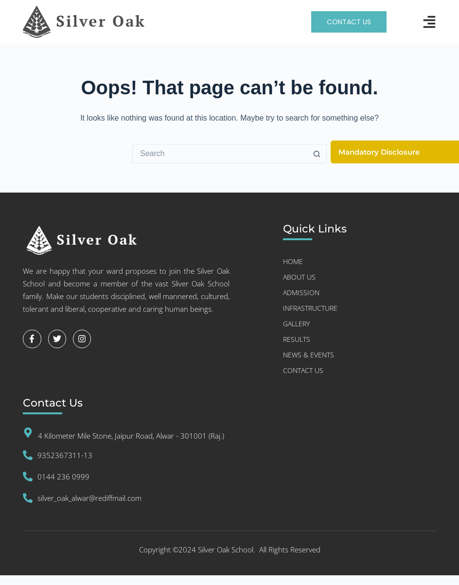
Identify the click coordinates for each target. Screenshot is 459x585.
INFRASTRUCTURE (310, 308)
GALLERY (296, 323)
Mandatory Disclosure (379, 152)
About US (299, 277)
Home (293, 261)
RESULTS (296, 339)
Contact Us (303, 370)
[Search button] (317, 153)
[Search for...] (219, 153)
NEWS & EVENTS (308, 354)
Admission (301, 292)
